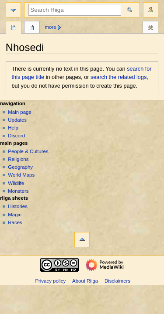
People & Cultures (28, 151)
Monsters (18, 191)
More (50, 27)
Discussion (31, 28)
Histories (18, 206)
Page (13, 28)
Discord (16, 135)
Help (13, 127)
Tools (150, 28)
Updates (17, 120)
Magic (14, 214)
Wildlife (16, 183)
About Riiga (85, 280)
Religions (18, 159)
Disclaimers (117, 280)
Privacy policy (50, 280)
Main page (19, 112)
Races (15, 222)
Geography (20, 167)
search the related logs (119, 77)
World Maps (21, 174)
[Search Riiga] (74, 10)
